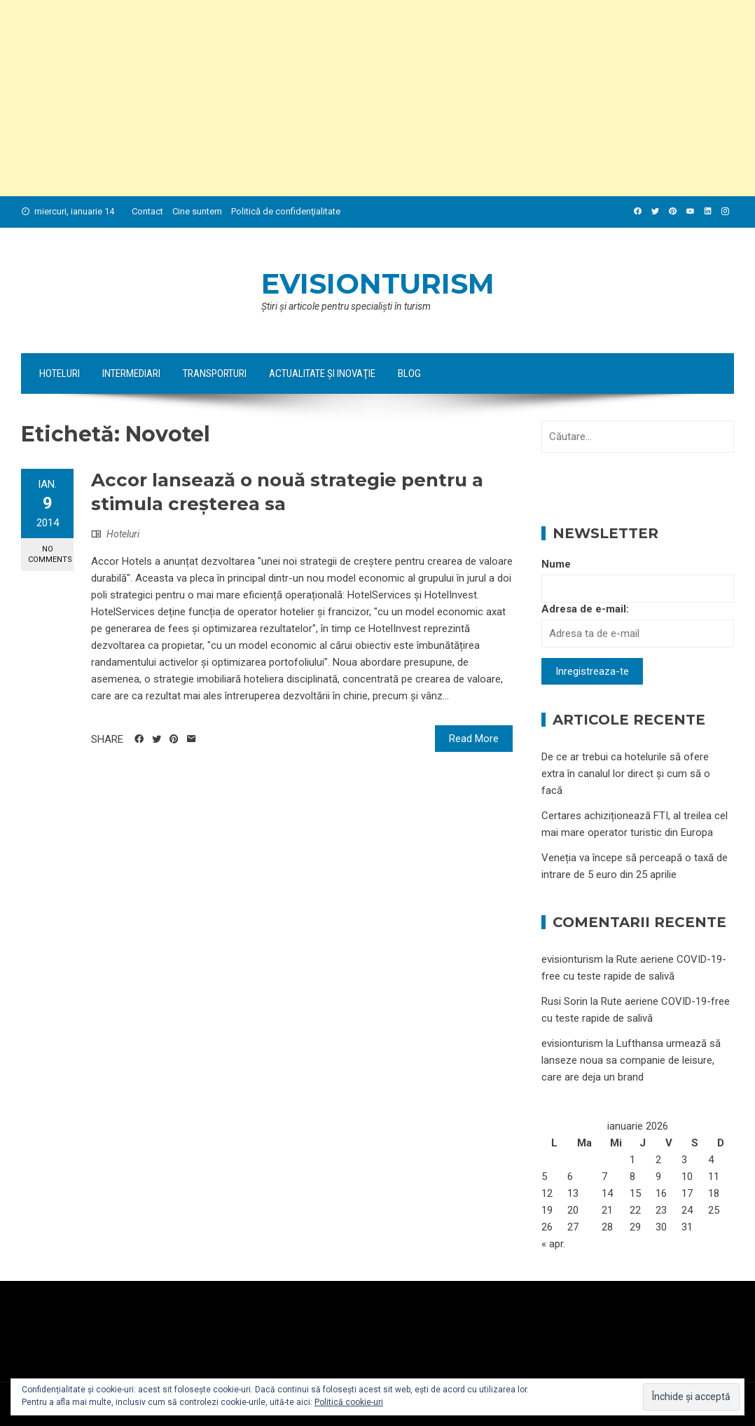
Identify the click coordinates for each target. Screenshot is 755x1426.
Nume (556, 564)
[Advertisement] (377, 98)
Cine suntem (197, 211)
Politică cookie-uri (348, 1402)
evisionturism (377, 283)
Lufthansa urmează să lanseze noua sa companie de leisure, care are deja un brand (631, 1060)
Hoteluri (59, 373)
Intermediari (131, 373)
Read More (474, 738)
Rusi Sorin (564, 1001)
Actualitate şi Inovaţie (322, 373)
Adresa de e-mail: (585, 609)
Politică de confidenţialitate (285, 211)
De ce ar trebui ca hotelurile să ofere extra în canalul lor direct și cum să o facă (625, 773)
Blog (409, 373)
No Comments (50, 554)
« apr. (553, 1244)
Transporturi (215, 373)
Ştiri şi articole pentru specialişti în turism (346, 306)
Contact (147, 211)
